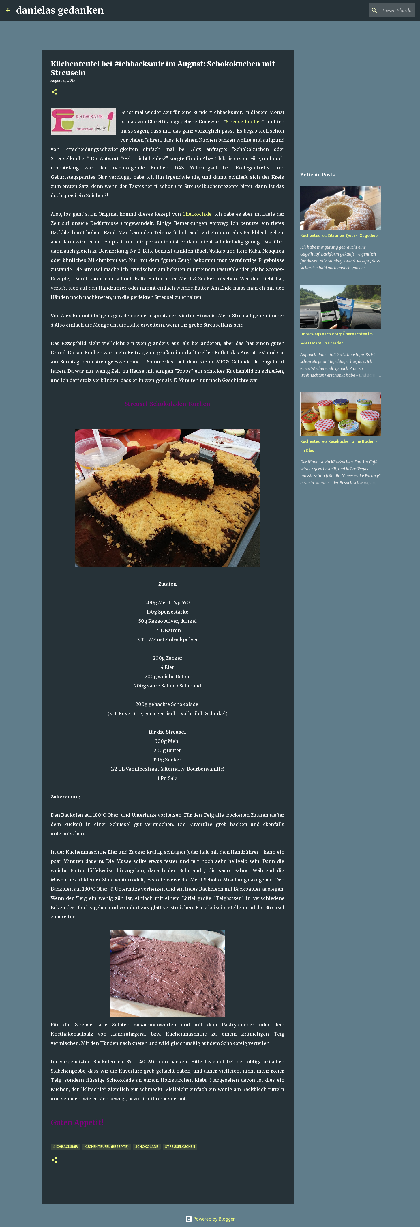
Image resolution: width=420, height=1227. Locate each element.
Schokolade (146, 1146)
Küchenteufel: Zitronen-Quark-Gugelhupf (339, 235)
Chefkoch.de (196, 214)
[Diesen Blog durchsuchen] (385, 10)
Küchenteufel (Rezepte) (107, 1146)
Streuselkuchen (244, 121)
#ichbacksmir (65, 1146)
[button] (54, 92)
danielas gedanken (60, 10)
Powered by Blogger (210, 1219)
